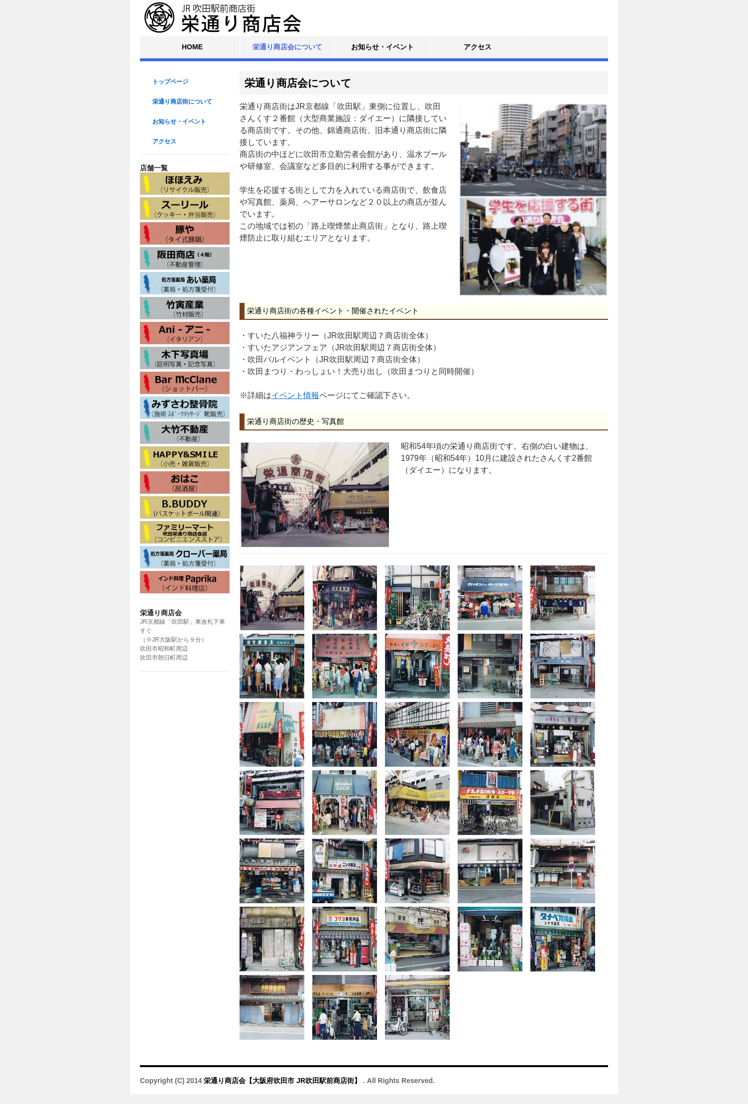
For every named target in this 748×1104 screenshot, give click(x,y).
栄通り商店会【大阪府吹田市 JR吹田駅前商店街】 (283, 1081)
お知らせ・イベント (382, 47)
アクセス (478, 47)
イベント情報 (295, 395)
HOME (192, 47)
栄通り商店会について (287, 47)
